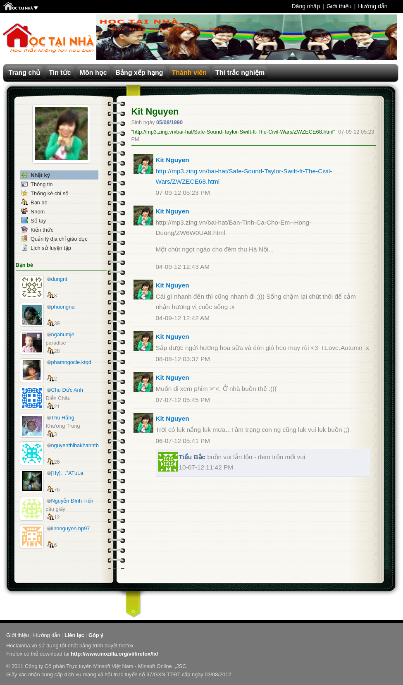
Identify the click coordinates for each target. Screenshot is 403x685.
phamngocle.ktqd (71, 362)
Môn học (93, 72)
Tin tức (60, 72)
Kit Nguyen (155, 111)
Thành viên (189, 72)
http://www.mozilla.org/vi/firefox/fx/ (114, 654)
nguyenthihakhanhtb (75, 445)
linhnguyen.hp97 (70, 528)
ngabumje (62, 334)
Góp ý (95, 635)
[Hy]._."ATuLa (67, 473)
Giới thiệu (339, 6)
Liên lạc (74, 635)
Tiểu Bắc (192, 456)
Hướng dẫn (372, 6)
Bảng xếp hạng (139, 72)
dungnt (59, 279)
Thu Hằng (62, 417)
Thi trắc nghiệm (240, 72)
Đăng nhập (305, 6)
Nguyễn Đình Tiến (72, 501)
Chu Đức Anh (67, 390)
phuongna (63, 307)
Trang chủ (25, 72)
